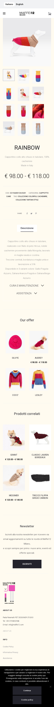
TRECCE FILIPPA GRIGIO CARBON (40, 496)
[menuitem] (9, 4)
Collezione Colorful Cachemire (32, 196)
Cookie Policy (8, 647)
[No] (50, 686)
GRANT (13, 455)
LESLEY (38, 395)
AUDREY (39, 358)
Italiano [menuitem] (9, 4)
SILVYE (15, 358)
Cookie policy (27, 700)
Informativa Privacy (10, 652)
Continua (27, 690)
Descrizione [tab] (27, 228)
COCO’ (15, 395)
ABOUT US (7, 631)
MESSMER (14, 495)
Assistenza (7, 658)
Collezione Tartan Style (27, 200)
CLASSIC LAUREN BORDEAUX (40, 456)
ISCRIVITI (27, 564)
